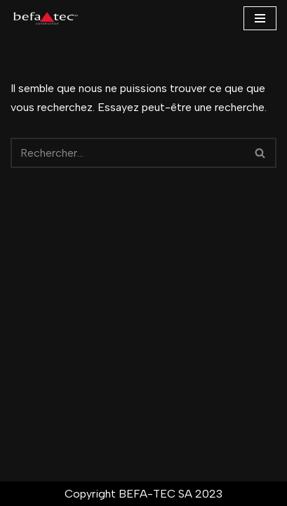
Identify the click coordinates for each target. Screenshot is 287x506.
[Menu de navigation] (259, 18)
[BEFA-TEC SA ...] (46, 18)
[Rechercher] (128, 153)
